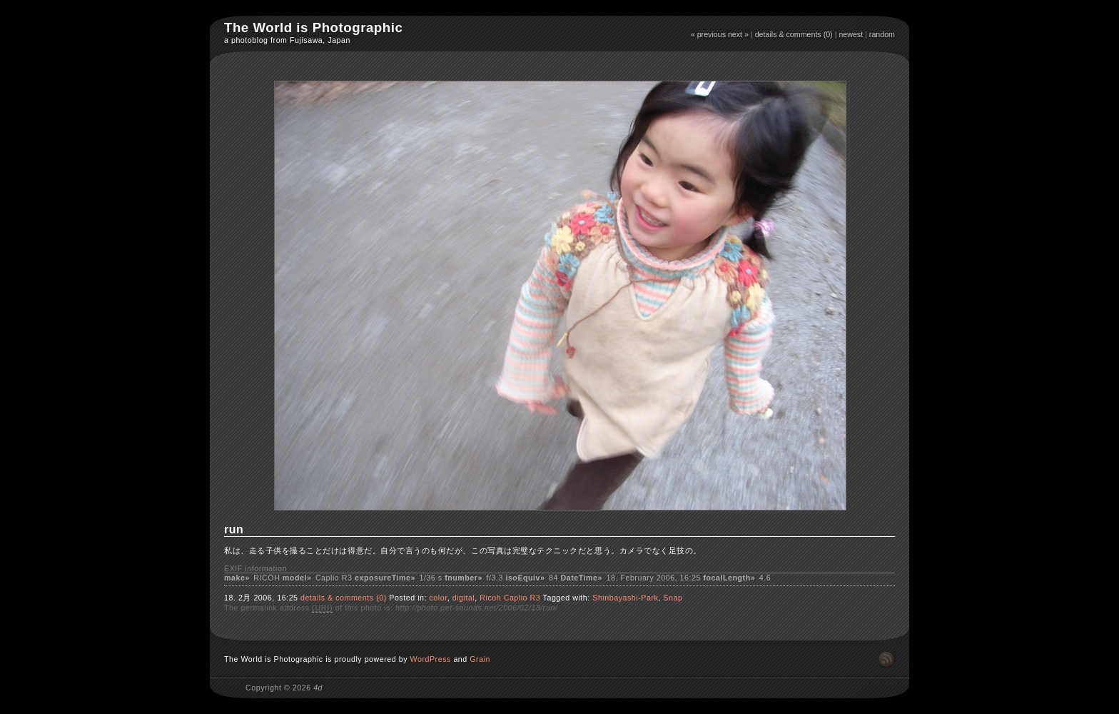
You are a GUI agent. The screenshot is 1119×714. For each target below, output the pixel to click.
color (438, 597)
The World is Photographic (313, 27)
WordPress (430, 659)
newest (851, 34)
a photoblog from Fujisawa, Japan (287, 40)
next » (738, 34)
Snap (672, 597)
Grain (480, 659)
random (882, 34)
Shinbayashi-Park (625, 597)
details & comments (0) (794, 34)
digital (463, 597)
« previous (708, 34)
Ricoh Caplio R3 (510, 597)
